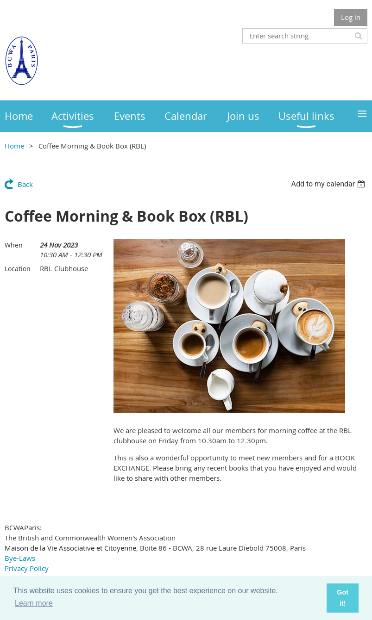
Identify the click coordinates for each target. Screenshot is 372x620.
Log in (350, 17)
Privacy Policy (27, 568)
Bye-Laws (20, 558)
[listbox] (329, 184)
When (14, 245)
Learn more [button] (34, 603)
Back (25, 184)
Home (14, 145)
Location (18, 268)
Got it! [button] (342, 598)
